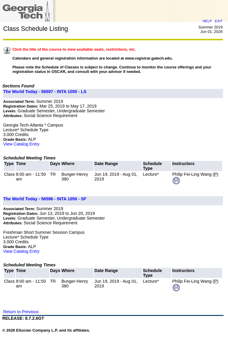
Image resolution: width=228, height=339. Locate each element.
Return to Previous (21, 311)
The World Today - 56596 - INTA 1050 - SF (44, 198)
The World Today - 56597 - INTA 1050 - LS (44, 91)
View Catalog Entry (21, 144)
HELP (207, 21)
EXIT (219, 21)
